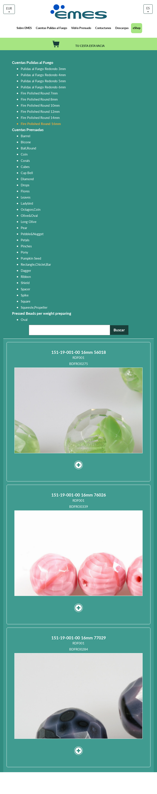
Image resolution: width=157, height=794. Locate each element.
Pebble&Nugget (32, 233)
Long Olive (28, 221)
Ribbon (26, 276)
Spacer (25, 289)
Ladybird (27, 203)
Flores (25, 191)
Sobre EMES (24, 28)
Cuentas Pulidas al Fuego (51, 28)
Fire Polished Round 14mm (40, 117)
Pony (24, 252)
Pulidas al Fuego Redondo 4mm (43, 74)
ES (148, 9)
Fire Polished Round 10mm (40, 105)
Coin (24, 154)
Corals (25, 160)
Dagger (26, 270)
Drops (25, 185)
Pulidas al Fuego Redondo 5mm (43, 81)
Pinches (26, 246)
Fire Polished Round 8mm (39, 99)
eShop (136, 28)
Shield (25, 282)
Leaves (26, 197)
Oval (24, 319)
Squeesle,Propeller (34, 307)
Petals (25, 240)
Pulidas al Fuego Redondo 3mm (43, 68)
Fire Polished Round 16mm (41, 123)
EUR (9, 9)
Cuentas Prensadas (27, 129)
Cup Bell (27, 172)
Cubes (25, 166)
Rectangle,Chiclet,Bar (36, 264)
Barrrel (25, 135)
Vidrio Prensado (81, 28)
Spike (25, 295)
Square (25, 301)
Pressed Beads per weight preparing (41, 313)
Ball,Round (28, 148)
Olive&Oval (29, 215)
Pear (24, 227)
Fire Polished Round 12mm (40, 111)
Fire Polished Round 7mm (39, 93)
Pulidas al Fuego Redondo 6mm (43, 87)
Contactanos (103, 28)
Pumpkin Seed (31, 258)
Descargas (122, 28)
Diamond (27, 178)
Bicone (26, 142)
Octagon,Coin (30, 209)
